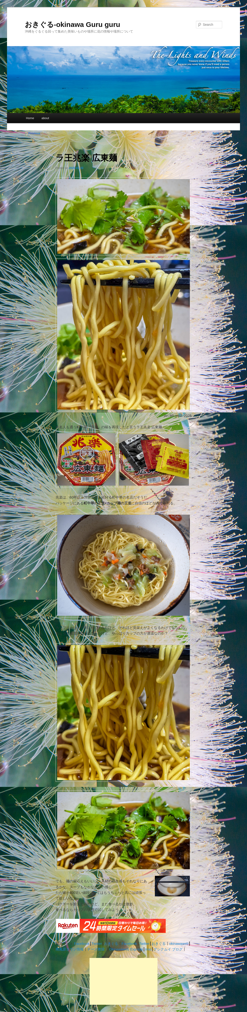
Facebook (82, 944)
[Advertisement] (123, 981)
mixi (148, 949)
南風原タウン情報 (70, 949)
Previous (32, 133)
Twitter (97, 944)
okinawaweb (179, 944)
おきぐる (111, 944)
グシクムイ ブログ (168, 949)
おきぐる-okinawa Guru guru (72, 24)
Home (30, 118)
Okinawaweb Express (126, 949)
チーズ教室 (96, 949)
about (45, 118)
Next (217, 133)
